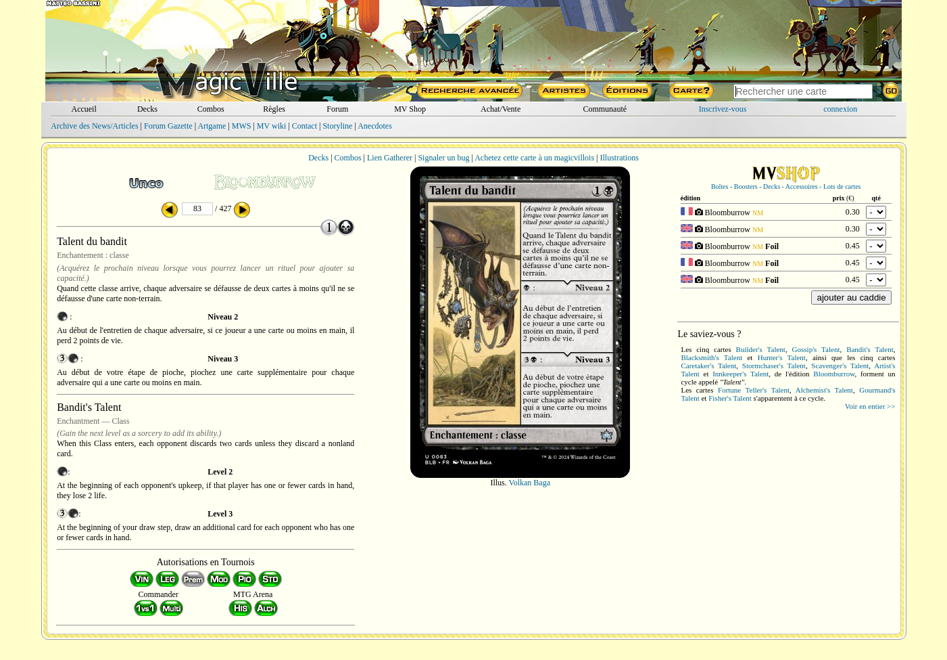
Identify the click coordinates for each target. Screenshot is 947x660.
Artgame (211, 126)
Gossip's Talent (816, 349)
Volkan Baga (529, 482)
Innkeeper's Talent (740, 374)
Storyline (337, 126)
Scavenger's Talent (840, 365)
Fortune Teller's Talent (754, 390)
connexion (840, 109)
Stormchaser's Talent (774, 365)
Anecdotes (375, 126)
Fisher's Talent (730, 398)
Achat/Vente (500, 109)
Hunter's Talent (782, 357)
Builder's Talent (760, 349)
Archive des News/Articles (94, 126)
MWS (241, 126)
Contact (304, 126)
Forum (337, 109)
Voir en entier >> (870, 406)
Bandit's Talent (870, 349)
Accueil (83, 109)
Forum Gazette (168, 126)
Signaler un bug (443, 157)
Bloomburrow (833, 374)
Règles (274, 109)
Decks (147, 109)
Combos (210, 109)
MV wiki (271, 126)
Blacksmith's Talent (711, 357)
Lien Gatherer (389, 157)
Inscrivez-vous (723, 109)
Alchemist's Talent (824, 390)
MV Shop (410, 109)
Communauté (605, 109)
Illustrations (619, 157)
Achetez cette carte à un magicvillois (534, 157)
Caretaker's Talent (708, 365)
